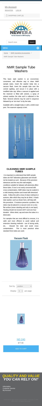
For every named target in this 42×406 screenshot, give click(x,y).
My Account (10, 7)
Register (9, 10)
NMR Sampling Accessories (20, 53)
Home (6, 53)
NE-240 (21, 339)
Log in (18, 10)
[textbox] (17, 42)
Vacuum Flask (21, 238)
